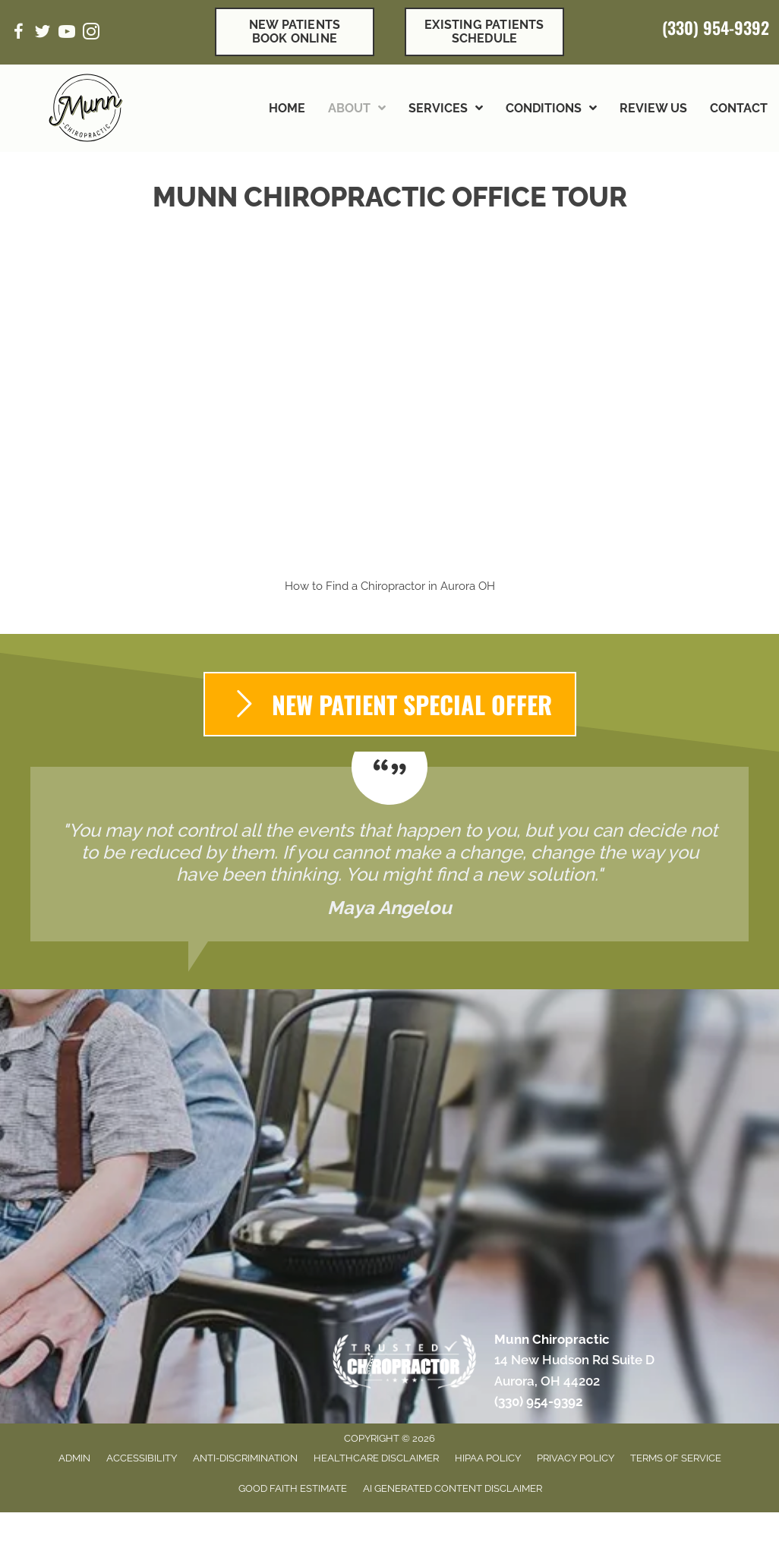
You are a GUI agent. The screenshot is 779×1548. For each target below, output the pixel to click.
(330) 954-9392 (715, 27)
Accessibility (141, 1458)
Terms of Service (675, 1458)
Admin (74, 1458)
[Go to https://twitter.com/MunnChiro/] (42, 34)
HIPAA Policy (488, 1458)
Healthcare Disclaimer (376, 1458)
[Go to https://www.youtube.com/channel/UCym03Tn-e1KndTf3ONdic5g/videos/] (66, 34)
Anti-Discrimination (245, 1458)
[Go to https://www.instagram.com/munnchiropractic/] (91, 34)
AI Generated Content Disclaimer (452, 1488)
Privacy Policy (575, 1458)
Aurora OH (467, 586)
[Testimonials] (389, 854)
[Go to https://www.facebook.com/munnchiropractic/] (18, 34)
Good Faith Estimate (292, 1488)
